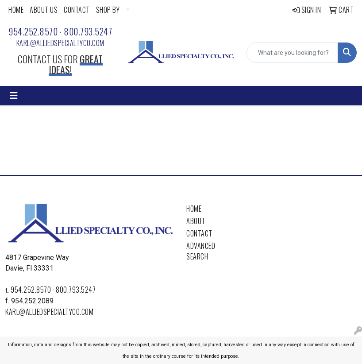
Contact (199, 233)
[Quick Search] (292, 53)
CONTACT (77, 9)
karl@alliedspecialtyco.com (60, 43)
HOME (15, 9)
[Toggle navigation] (13, 95)
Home (193, 208)
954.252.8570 (33, 31)
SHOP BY (108, 9)
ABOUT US (44, 9)
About (195, 221)
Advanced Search (200, 251)
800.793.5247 (88, 31)
